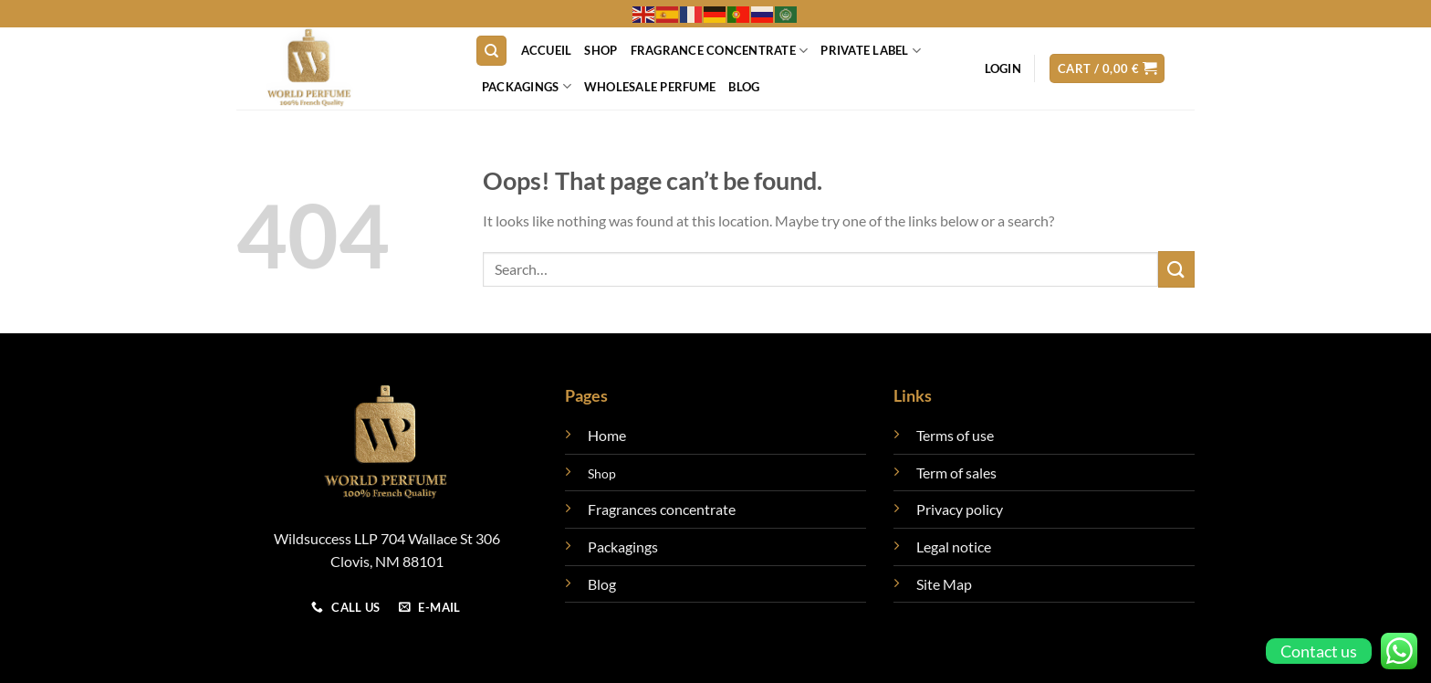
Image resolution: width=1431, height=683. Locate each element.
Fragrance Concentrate (720, 50)
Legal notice (953, 546)
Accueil (546, 50)
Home (607, 435)
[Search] (491, 51)
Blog (743, 86)
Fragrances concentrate (662, 509)
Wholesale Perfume (650, 86)
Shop (600, 50)
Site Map (944, 584)
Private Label (870, 50)
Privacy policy (959, 509)
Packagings (526, 86)
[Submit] (1176, 269)
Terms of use (955, 435)
